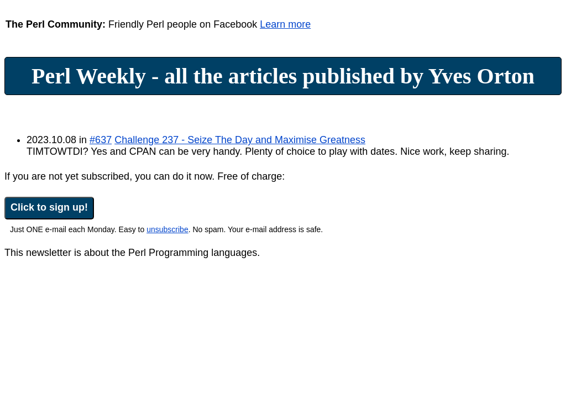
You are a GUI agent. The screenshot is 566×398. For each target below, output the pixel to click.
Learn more (285, 24)
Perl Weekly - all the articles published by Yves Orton (283, 76)
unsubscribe (167, 229)
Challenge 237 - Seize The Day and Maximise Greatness (239, 139)
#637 (101, 139)
